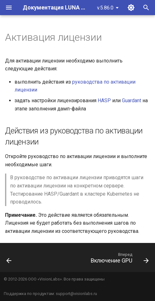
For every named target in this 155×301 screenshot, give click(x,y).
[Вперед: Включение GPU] (119, 259)
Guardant (131, 100)
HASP (104, 100)
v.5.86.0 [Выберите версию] (105, 8)
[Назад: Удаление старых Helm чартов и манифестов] (9, 259)
